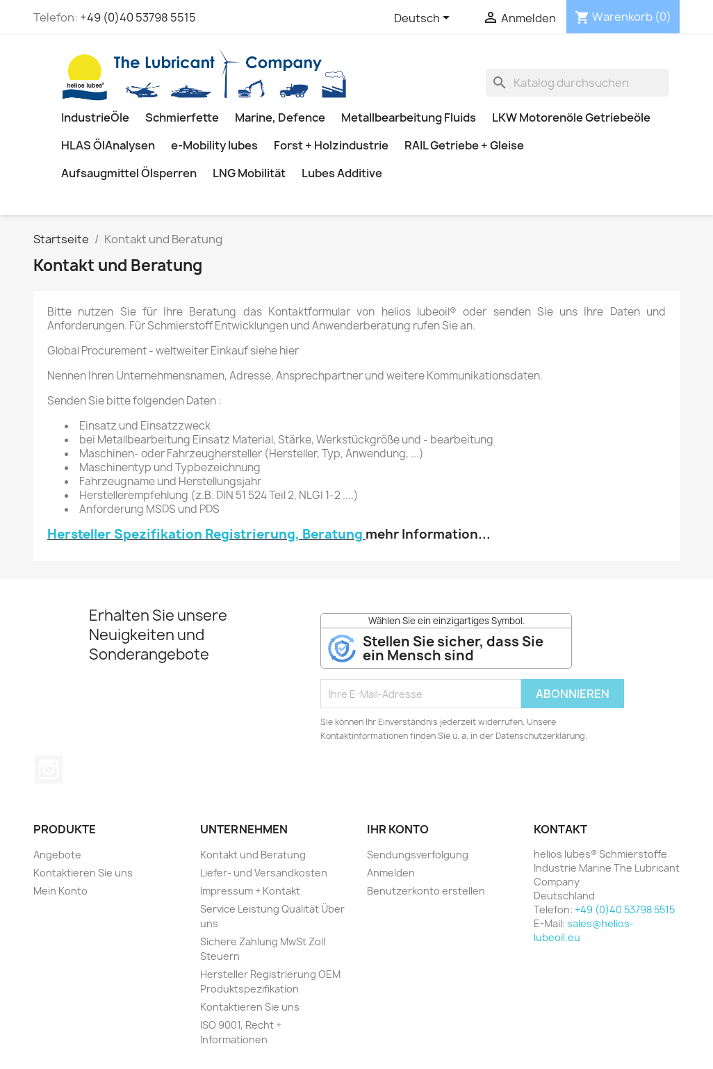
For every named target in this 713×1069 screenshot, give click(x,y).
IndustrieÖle (95, 117)
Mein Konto (60, 890)
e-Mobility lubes (214, 145)
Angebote (57, 854)
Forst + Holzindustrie (331, 145)
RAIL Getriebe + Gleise (464, 145)
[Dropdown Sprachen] (424, 18)
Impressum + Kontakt (250, 890)
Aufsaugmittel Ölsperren (129, 173)
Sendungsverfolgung (417, 854)
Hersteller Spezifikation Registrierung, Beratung (205, 534)
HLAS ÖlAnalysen (108, 145)
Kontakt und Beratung (253, 854)
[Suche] (577, 83)
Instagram (49, 769)
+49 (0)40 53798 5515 (138, 17)
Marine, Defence (280, 117)
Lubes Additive (342, 173)
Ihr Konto (398, 829)
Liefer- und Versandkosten (263, 872)
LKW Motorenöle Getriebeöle (571, 117)
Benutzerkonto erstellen (426, 890)
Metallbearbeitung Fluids (408, 117)
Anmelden (391, 872)
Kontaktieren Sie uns (83, 872)
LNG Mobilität (249, 173)
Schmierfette (182, 117)
